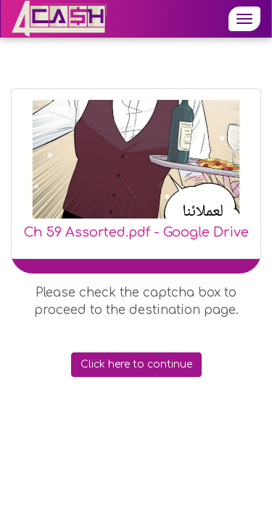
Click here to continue (136, 364)
